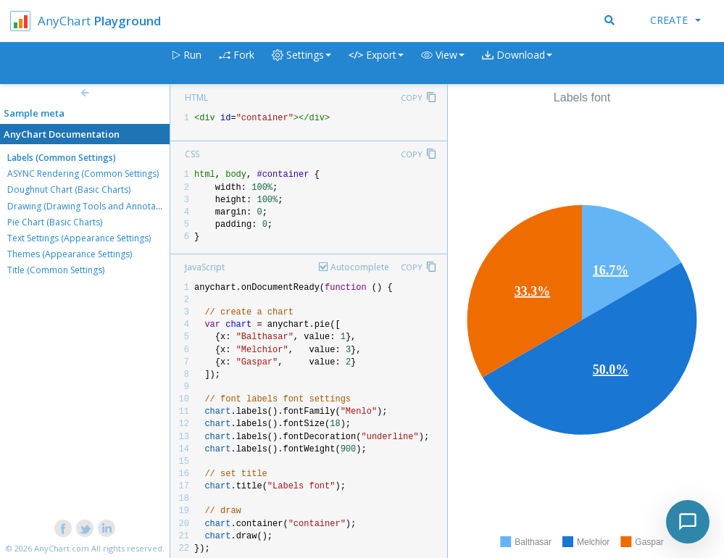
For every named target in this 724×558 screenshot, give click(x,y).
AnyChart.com (61, 548)
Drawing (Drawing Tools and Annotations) (92, 206)
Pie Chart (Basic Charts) (54, 222)
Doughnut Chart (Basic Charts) (68, 189)
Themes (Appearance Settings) (69, 254)
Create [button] (675, 20)
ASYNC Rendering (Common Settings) (83, 173)
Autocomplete (359, 267)
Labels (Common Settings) (61, 157)
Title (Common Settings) (55, 270)
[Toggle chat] (688, 522)
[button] (442, 63)
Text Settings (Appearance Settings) (79, 238)
